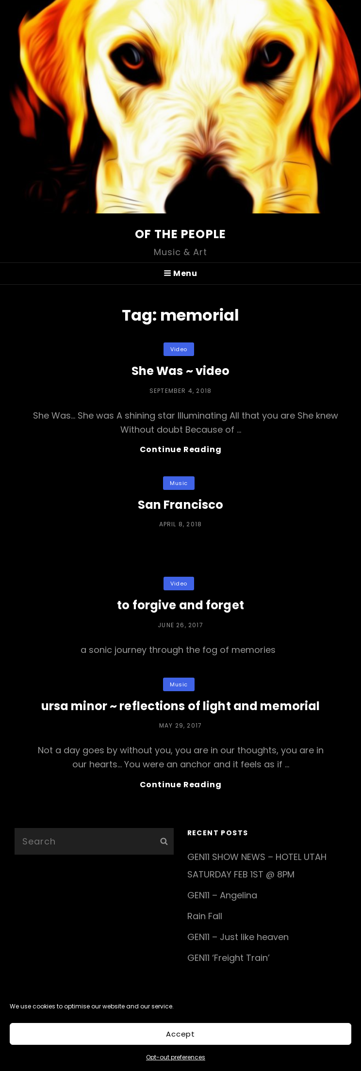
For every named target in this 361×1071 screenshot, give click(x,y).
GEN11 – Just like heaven (238, 937)
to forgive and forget (180, 605)
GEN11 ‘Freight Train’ (228, 958)
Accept (180, 1034)
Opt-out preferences (175, 1057)
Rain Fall (204, 916)
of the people (181, 234)
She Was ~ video (180, 371)
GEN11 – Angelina (222, 895)
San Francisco (181, 505)
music (179, 483)
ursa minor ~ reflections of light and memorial (180, 706)
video (178, 349)
